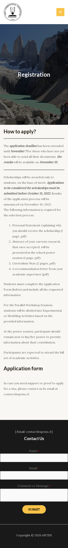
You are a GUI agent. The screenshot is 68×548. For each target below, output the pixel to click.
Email (34, 468)
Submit (34, 509)
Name (34, 451)
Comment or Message (34, 486)
